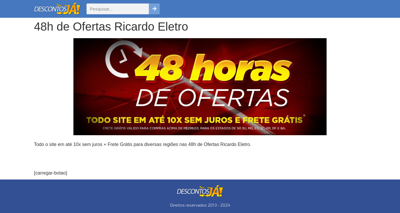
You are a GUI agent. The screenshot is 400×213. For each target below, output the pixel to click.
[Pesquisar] (154, 8)
